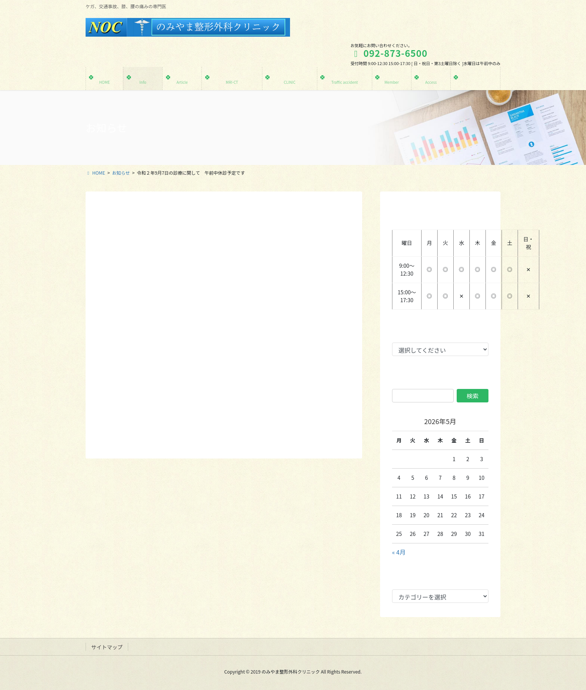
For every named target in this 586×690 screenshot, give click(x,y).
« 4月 (398, 552)
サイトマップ (107, 647)
